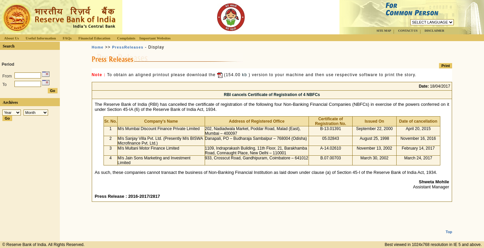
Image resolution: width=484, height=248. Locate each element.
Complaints (126, 38)
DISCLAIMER (434, 30)
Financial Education (94, 38)
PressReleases (128, 47)
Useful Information (41, 38)
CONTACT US (407, 30)
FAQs (67, 38)
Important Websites (155, 38)
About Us (11, 38)
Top (449, 226)
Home (98, 47)
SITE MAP (383, 30)
